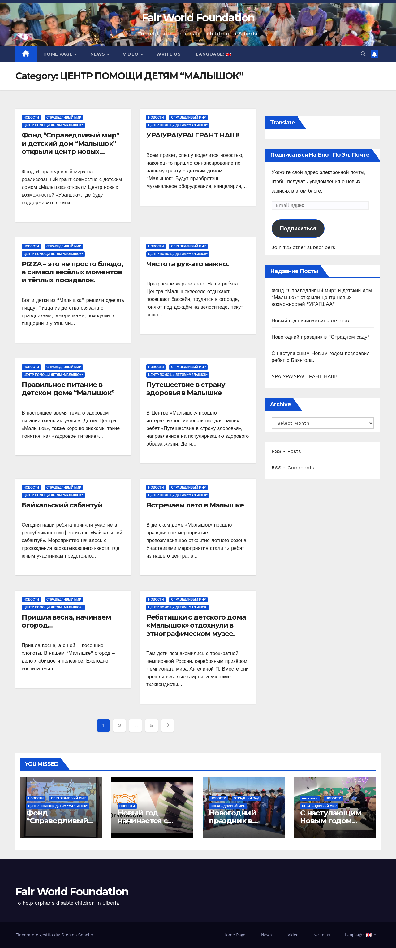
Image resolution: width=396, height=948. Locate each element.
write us (168, 54)
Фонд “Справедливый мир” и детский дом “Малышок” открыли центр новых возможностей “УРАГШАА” (70, 147)
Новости (31, 117)
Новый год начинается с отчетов (310, 321)
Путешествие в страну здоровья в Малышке (185, 389)
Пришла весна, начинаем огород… (66, 621)
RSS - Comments (293, 468)
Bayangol (310, 798)
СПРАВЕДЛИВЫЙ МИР (63, 117)
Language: (213, 54)
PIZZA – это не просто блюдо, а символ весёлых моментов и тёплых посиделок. (72, 272)
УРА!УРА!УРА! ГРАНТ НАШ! (192, 135)
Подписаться (298, 228)
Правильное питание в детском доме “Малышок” (68, 389)
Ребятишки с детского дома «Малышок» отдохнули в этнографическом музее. (196, 625)
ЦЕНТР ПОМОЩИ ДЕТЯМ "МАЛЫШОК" (53, 125)
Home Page (58, 54)
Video (131, 54)
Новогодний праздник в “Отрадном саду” (321, 337)
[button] (363, 54)
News (98, 54)
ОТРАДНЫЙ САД (246, 798)
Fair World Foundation (198, 17)
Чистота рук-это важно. (187, 264)
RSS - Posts (286, 451)
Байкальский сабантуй (62, 505)
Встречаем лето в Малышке (195, 505)
